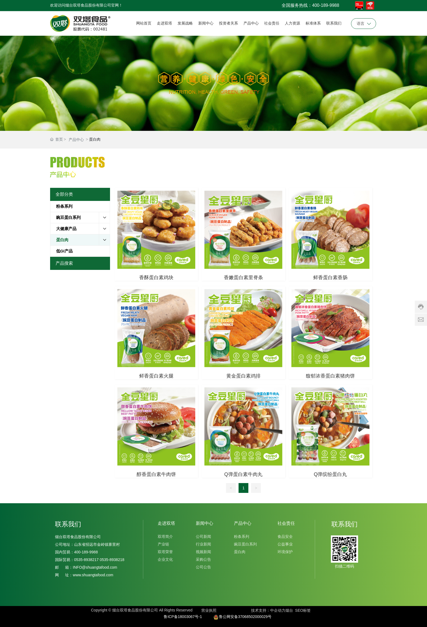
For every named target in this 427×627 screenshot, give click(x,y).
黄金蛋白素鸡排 (243, 376)
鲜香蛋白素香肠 (330, 277)
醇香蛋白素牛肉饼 (156, 474)
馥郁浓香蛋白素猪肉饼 (330, 376)
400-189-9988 (87, 552)
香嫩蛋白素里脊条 (243, 277)
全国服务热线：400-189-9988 (310, 5)
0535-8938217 (86, 559)
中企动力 (277, 610)
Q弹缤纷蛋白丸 (330, 474)
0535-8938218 (111, 559)
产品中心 (76, 139)
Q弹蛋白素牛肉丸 (243, 474)
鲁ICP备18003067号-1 (183, 616)
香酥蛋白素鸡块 (156, 277)
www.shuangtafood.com (93, 575)
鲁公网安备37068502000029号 (245, 616)
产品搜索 (64, 263)
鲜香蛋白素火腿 (156, 376)
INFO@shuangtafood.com (95, 567)
